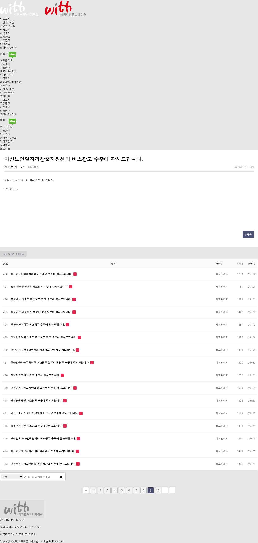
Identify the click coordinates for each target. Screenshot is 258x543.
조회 (239, 263)
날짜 (251, 263)
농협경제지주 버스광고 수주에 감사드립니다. (37, 425)
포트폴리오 (6, 60)
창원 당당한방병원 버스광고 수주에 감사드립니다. (40, 286)
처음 (86, 490)
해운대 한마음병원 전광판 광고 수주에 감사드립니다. (42, 312)
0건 (22, 166)
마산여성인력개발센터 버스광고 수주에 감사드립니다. (42, 274)
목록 (248, 234)
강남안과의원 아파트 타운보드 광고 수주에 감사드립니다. (44, 337)
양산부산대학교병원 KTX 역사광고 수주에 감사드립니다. (43, 463)
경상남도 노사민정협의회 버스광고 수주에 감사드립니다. (44, 438)
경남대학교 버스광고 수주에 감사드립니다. (36, 375)
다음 (165, 490)
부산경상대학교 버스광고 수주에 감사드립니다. (38, 324)
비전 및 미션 (7, 22)
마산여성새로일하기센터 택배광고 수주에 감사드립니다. (43, 451)
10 (157, 490)
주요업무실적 (7, 26)
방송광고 (5, 44)
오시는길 (5, 29)
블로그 (8, 53)
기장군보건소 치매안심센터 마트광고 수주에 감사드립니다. (45, 413)
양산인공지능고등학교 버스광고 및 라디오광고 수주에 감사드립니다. (50, 362)
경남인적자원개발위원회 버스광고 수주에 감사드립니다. (43, 350)
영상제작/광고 (8, 47)
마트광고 (5, 40)
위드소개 (5, 18)
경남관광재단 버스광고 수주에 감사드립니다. (37, 400)
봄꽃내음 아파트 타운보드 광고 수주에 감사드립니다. (42, 299)
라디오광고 (6, 74)
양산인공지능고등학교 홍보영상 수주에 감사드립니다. (42, 387)
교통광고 (5, 36)
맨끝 (172, 490)
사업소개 (5, 33)
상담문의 (5, 78)
